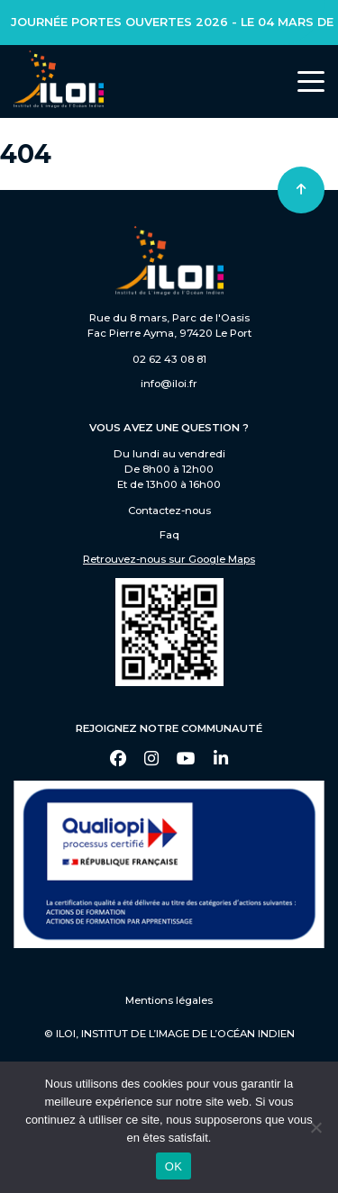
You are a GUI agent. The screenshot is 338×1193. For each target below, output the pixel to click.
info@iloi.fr (169, 383)
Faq (169, 535)
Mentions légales (169, 1000)
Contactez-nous (169, 510)
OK (173, 1166)
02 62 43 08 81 (169, 359)
